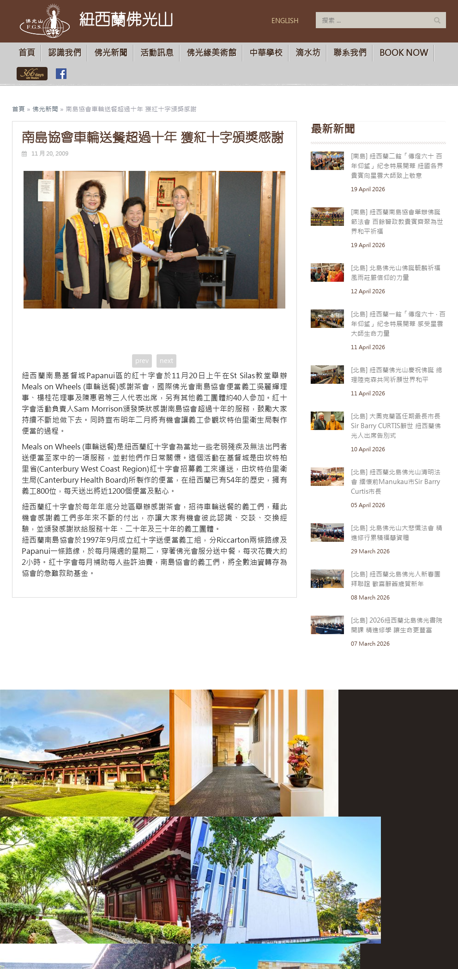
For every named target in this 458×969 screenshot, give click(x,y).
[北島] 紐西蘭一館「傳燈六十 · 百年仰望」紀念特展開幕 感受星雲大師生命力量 (398, 324)
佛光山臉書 (60, 73)
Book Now (404, 53)
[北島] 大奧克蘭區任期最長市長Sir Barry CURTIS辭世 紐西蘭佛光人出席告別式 (396, 426)
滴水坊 (307, 53)
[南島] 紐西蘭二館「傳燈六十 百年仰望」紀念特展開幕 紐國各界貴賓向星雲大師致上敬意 (397, 166)
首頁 (26, 53)
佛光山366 (30, 73)
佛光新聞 (110, 53)
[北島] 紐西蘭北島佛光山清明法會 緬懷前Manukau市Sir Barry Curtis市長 (395, 482)
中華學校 (266, 53)
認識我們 (64, 53)
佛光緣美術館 (211, 53)
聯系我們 (350, 53)
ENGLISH (285, 21)
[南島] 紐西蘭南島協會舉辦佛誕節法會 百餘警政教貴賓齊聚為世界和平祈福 (397, 222)
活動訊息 (157, 53)
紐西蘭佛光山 (126, 19)
